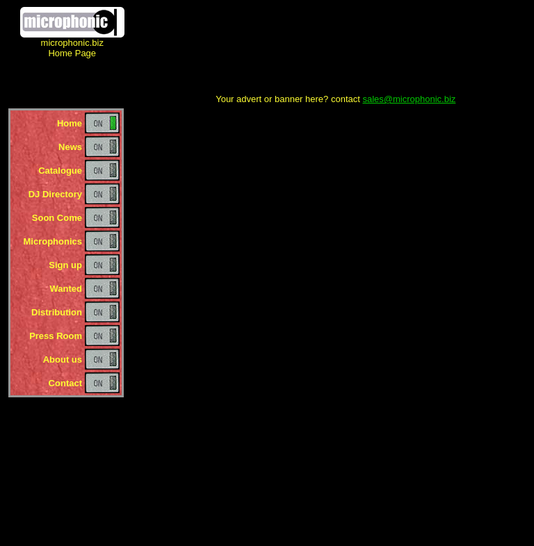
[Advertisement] (336, 50)
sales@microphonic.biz (408, 99)
